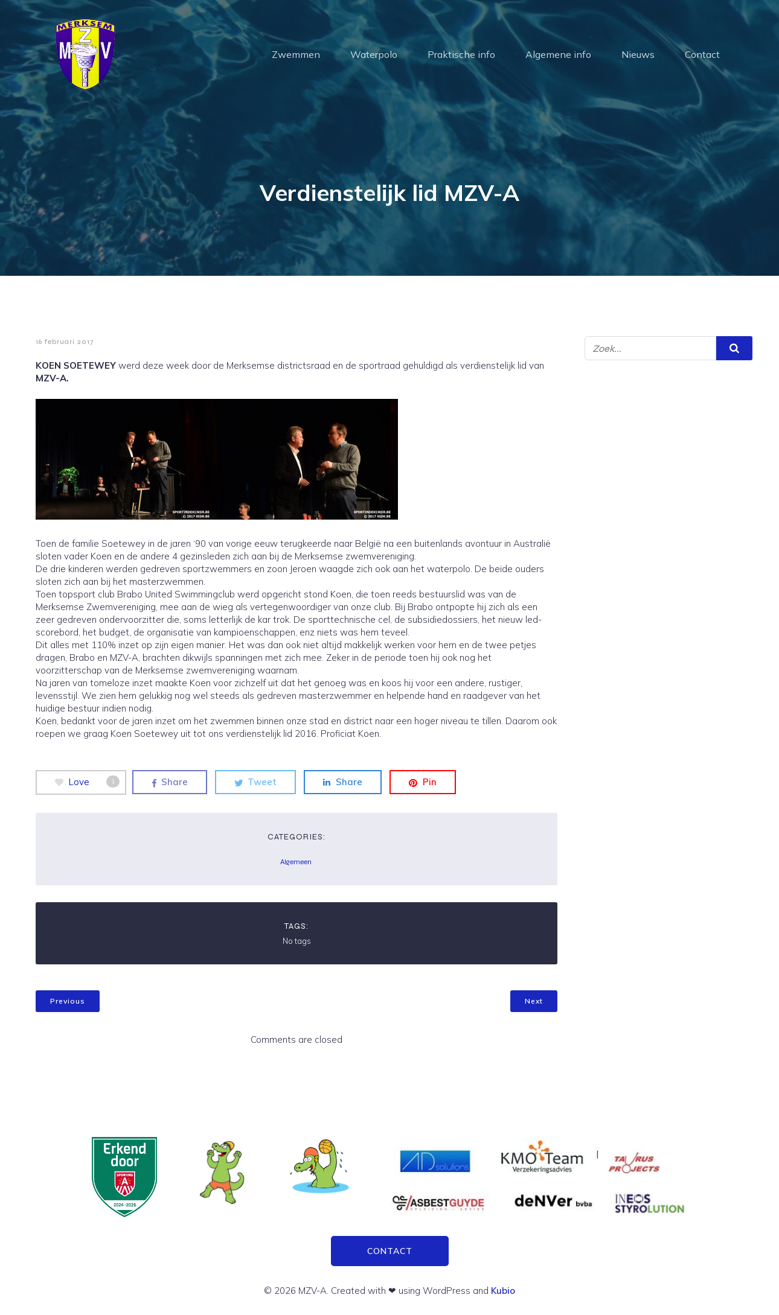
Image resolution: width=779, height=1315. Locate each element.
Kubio (503, 1290)
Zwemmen (296, 54)
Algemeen (296, 862)
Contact (702, 54)
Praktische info (461, 54)
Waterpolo (373, 54)
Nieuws (638, 54)
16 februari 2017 (65, 341)
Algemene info (558, 54)
